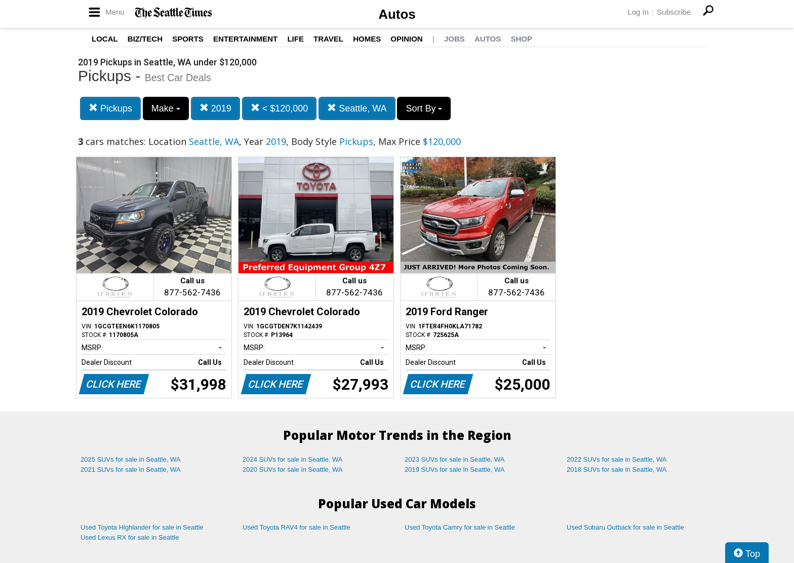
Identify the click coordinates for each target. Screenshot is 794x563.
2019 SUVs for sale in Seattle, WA (455, 469)
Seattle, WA (356, 108)
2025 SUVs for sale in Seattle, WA (131, 459)
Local (105, 38)
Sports (188, 38)
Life (295, 38)
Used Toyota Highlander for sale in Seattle (142, 527)
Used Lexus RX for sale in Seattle (130, 537)
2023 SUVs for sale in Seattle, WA (455, 459)
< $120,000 (279, 108)
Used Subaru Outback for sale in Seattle (625, 527)
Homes (367, 38)
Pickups (110, 108)
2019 (215, 108)
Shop (521, 38)
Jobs (454, 38)
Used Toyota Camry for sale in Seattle (460, 527)
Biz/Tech (145, 38)
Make (165, 108)
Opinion (406, 38)
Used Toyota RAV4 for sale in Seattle (296, 527)
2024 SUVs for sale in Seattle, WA (293, 459)
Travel (328, 38)
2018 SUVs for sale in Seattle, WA (617, 469)
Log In (638, 12)
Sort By (424, 108)
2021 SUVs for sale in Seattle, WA (131, 469)
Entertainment (245, 38)
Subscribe (674, 12)
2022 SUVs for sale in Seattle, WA (617, 459)
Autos (397, 14)
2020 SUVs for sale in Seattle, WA (293, 469)
